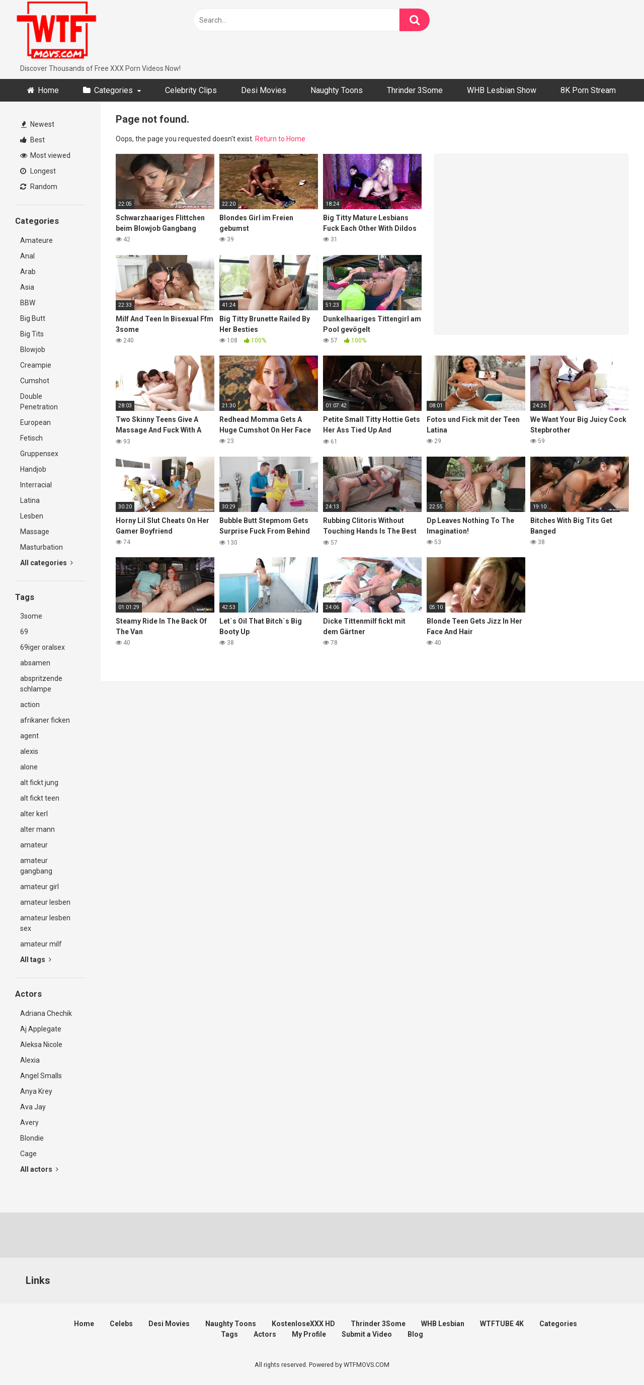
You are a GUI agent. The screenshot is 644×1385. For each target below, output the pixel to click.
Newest (37, 124)
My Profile (309, 1334)
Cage (28, 1154)
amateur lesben (45, 902)
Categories (113, 90)
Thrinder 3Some (415, 90)
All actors (39, 1169)
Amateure (36, 240)
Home (48, 90)
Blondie (32, 1138)
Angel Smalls (41, 1076)
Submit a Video (367, 1334)
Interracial (36, 485)
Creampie (35, 365)
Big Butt (32, 318)
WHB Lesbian (442, 1324)
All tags (35, 960)
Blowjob (32, 349)
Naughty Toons (336, 90)
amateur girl (39, 887)
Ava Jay (33, 1107)
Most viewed (45, 155)
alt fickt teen (39, 798)
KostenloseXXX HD (303, 1324)
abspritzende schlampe (41, 683)
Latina (30, 500)
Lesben (31, 516)
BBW (27, 303)
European (35, 422)
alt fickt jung (39, 782)
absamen (35, 663)
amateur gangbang (36, 865)
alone (29, 767)
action (30, 705)
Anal (27, 256)
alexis (29, 751)
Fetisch (31, 438)
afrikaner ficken (45, 720)
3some (31, 616)
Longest (38, 171)
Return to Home (280, 139)
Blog (415, 1334)
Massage (34, 532)
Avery (29, 1122)
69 (24, 632)
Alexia (30, 1060)
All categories (46, 563)
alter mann (37, 829)
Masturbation (41, 547)
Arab (28, 272)
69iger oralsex (42, 647)
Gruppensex (39, 454)
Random (38, 187)
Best (32, 140)
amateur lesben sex (45, 923)
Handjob (33, 469)
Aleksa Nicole (41, 1045)
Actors (265, 1334)
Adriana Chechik (46, 1013)
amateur (34, 845)
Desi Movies (263, 90)
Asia (27, 287)
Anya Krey (36, 1091)
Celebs (121, 1324)
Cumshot (34, 381)
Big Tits (32, 334)
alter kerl (34, 814)
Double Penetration (39, 401)
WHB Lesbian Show (501, 90)
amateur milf (41, 944)
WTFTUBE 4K (502, 1324)
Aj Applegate (40, 1029)
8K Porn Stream (588, 90)
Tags (229, 1334)
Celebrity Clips (191, 90)
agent (29, 736)
